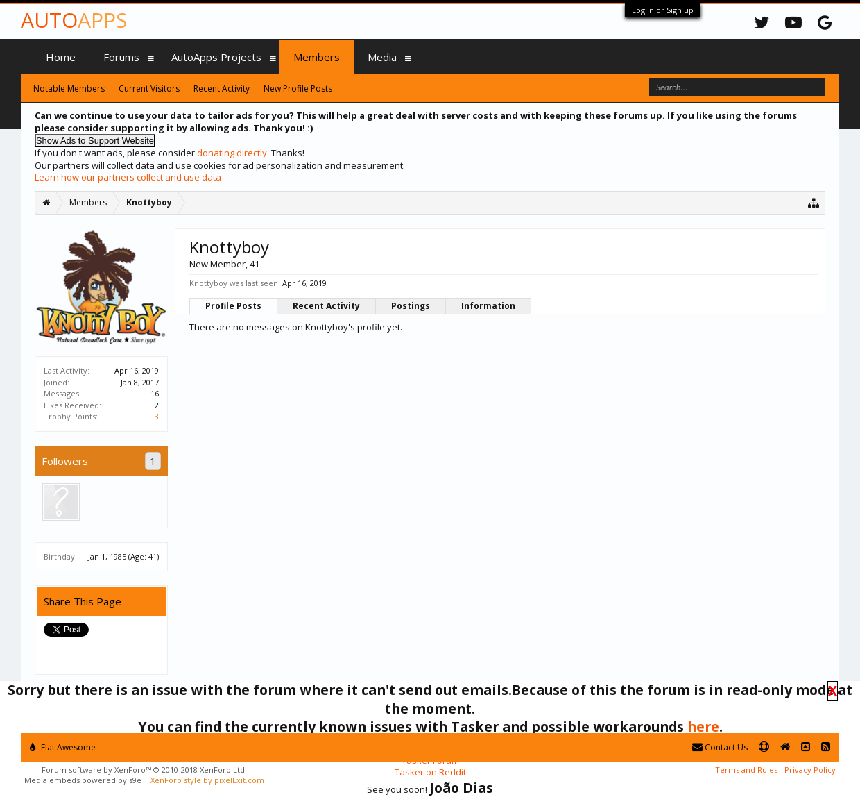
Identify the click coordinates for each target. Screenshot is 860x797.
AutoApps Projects (216, 57)
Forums (121, 57)
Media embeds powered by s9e (82, 780)
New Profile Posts (298, 88)
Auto (74, 20)
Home (61, 57)
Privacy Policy (810, 769)
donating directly (232, 152)
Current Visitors (149, 88)
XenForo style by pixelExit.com (207, 780)
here (703, 726)
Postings (410, 306)
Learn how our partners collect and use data (128, 177)
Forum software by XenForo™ (144, 769)
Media (382, 57)
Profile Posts (233, 306)
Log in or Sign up (663, 10)
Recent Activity (326, 306)
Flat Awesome (63, 747)
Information (488, 306)
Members (316, 57)
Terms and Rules (746, 769)
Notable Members (69, 88)
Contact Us (720, 747)
